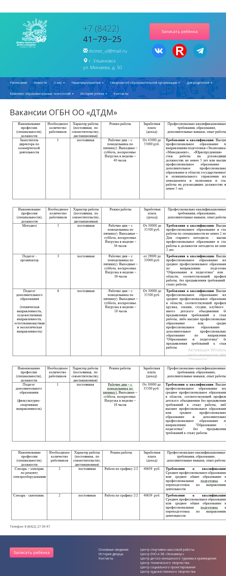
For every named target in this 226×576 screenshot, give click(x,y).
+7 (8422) (102, 34)
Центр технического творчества (164, 563)
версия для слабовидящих (113, 6)
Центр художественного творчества (167, 571)
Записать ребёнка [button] (179, 31)
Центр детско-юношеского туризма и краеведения (178, 558)
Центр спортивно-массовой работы (167, 549)
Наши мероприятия (87, 82)
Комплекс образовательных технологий (42, 93)
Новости (40, 82)
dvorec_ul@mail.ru (108, 51)
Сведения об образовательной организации (145, 82)
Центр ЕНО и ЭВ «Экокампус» (162, 554)
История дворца (110, 554)
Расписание (18, 82)
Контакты (121, 93)
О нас (59, 82)
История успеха (93, 93)
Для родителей (199, 82)
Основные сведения (113, 549)
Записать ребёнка (31, 552)
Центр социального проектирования (167, 567)
